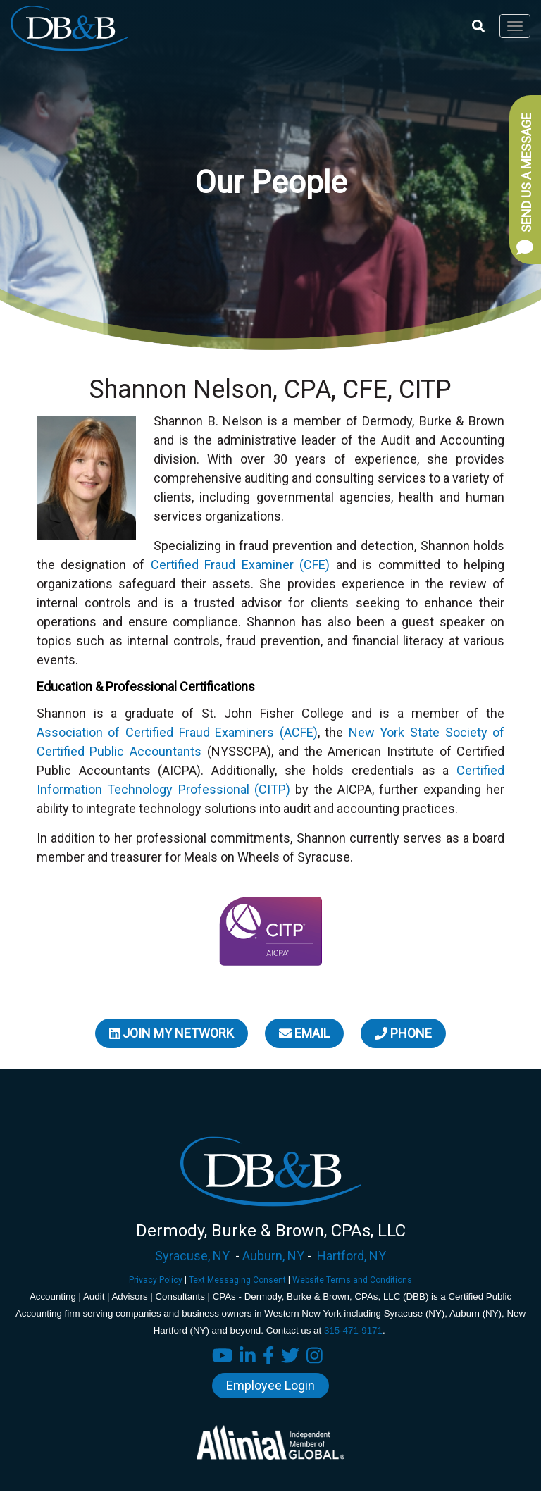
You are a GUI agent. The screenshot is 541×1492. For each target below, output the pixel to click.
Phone (403, 1033)
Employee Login (270, 1385)
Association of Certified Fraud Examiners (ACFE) (177, 732)
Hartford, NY (351, 1255)
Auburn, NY (273, 1255)
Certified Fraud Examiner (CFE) (240, 564)
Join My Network (172, 1033)
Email (304, 1033)
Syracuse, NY (192, 1255)
